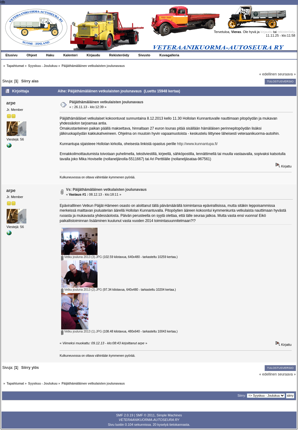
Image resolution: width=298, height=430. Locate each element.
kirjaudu (266, 32)
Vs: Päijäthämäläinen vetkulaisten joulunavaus (106, 189)
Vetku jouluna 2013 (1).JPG (81, 331)
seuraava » (287, 74)
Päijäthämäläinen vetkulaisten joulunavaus (106, 102)
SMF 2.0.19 (124, 415)
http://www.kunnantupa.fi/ (197, 144)
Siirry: (241, 395)
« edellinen (268, 74)
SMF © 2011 (145, 415)
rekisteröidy (286, 32)
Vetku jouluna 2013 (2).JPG (81, 289)
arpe (10, 103)
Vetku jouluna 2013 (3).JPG (81, 257)
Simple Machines (169, 415)
